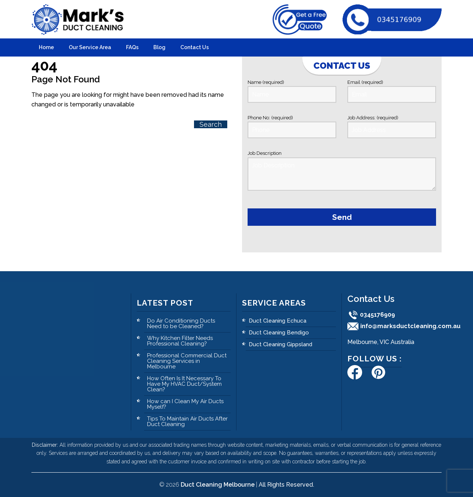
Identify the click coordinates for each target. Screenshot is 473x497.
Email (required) (391, 91)
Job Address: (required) (391, 126)
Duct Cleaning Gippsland (280, 344)
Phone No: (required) (292, 126)
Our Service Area (90, 47)
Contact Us (194, 47)
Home (46, 47)
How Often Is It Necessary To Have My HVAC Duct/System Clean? (184, 384)
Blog (159, 47)
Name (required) (292, 91)
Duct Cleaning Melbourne (218, 484)
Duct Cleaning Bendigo (279, 332)
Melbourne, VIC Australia (380, 341)
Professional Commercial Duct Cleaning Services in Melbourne (187, 361)
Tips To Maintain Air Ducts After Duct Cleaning (187, 421)
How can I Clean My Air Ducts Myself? (185, 404)
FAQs (132, 47)
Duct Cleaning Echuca (277, 320)
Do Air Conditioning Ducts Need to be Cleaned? (181, 323)
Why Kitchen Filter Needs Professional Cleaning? (180, 341)
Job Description (342, 171)
